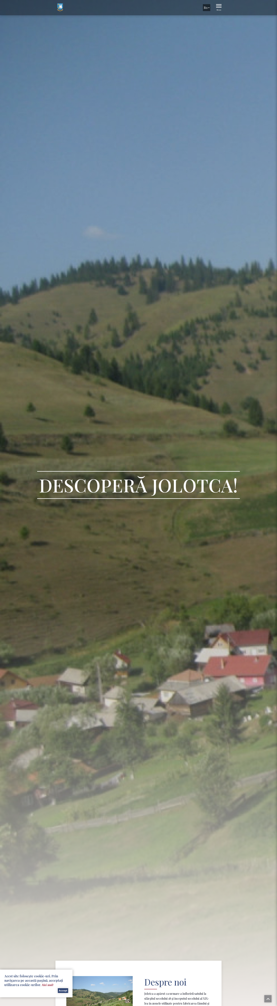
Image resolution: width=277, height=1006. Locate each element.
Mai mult (47, 985)
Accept (63, 990)
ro (206, 7)
